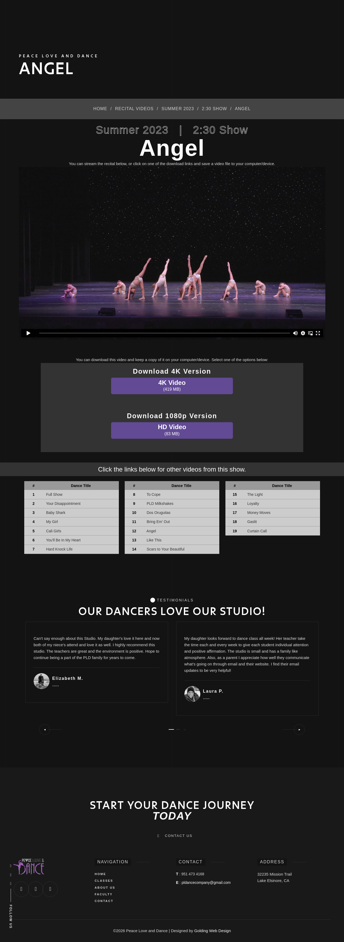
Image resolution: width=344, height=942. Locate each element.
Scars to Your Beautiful (165, 549)
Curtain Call (257, 531)
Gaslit (252, 522)
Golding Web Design (212, 930)
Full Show (54, 494)
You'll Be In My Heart (63, 540)
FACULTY (103, 894)
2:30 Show (214, 108)
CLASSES (104, 880)
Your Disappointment (63, 503)
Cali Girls (53, 531)
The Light (255, 494)
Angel (151, 531)
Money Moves (259, 512)
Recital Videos (134, 108)
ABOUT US (105, 887)
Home (100, 108)
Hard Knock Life (59, 549)
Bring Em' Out (158, 522)
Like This (154, 540)
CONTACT (104, 901)
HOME (100, 874)
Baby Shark (55, 512)
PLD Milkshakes (160, 503)
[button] (50, 730)
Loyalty (253, 503)
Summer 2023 (177, 108)
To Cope (154, 494)
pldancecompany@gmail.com (206, 882)
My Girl (52, 522)
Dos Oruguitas (159, 512)
